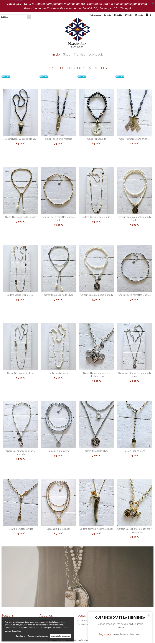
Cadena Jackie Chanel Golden (96, 217)
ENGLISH (128, 15)
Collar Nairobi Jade (96, 139)
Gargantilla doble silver (96, 451)
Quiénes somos (95, 15)
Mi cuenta (139, 15)
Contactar (107, 15)
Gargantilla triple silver (58, 451)
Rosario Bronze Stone (134, 451)
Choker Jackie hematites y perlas (134, 295)
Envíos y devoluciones (86, 624)
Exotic (77, 581)
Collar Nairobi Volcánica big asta (20, 139)
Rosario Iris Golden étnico (20, 529)
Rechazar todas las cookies (38, 636)
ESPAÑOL (118, 15)
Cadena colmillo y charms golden (96, 529)
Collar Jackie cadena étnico (20, 373)
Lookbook (95, 54)
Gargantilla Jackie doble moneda (96, 295)
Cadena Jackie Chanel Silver (20, 295)
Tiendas (79, 54)
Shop (66, 54)
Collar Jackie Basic (58, 373)
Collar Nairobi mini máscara (58, 139)
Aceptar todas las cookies (60, 636)
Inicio (56, 54)
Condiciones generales (86, 621)
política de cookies (13, 631)
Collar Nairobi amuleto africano (134, 139)
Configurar (20, 636)
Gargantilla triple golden (58, 529)
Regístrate (105, 634)
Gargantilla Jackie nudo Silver (58, 295)
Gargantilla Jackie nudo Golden (20, 217)
